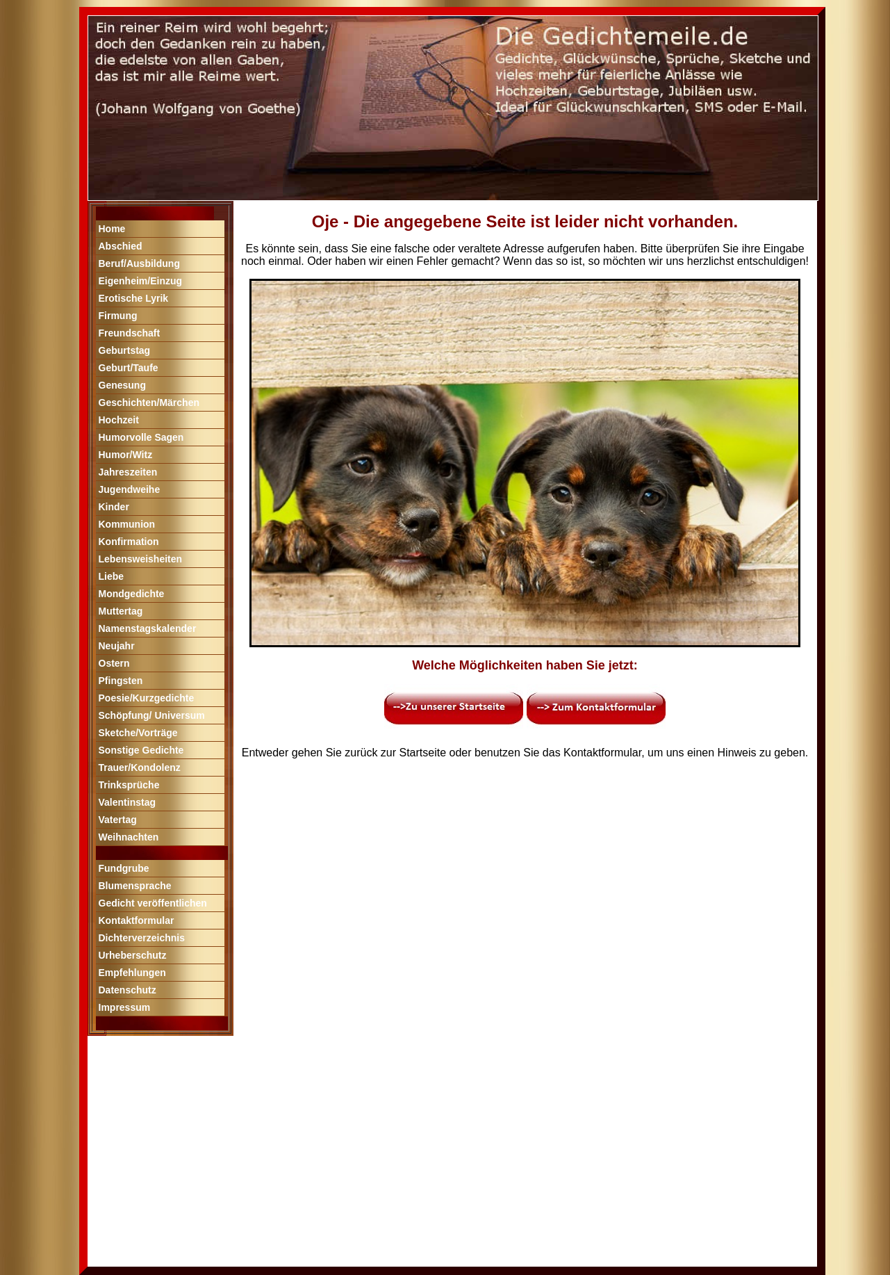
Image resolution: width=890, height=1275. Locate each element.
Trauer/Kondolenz (140, 767)
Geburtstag (125, 350)
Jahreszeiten (128, 472)
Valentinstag (127, 802)
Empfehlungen (132, 972)
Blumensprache (135, 885)
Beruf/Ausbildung (139, 263)
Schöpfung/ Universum (152, 715)
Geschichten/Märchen (149, 402)
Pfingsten (121, 680)
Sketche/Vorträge (138, 732)
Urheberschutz (133, 955)
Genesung (122, 385)
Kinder (114, 506)
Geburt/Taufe (128, 367)
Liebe (111, 576)
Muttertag (121, 611)
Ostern (114, 663)
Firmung (118, 315)
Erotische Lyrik (134, 298)
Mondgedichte (132, 593)
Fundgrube (124, 868)
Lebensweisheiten (141, 559)
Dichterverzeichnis (142, 937)
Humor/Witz (126, 454)
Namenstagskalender (148, 628)
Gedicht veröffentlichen (153, 903)
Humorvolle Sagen (141, 437)
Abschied (120, 246)
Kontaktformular (136, 920)
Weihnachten (129, 837)
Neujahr (117, 645)
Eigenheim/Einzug (141, 280)
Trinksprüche (129, 784)
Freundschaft (129, 333)
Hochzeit (119, 419)
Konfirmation (129, 541)
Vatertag (118, 819)
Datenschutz (127, 990)
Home (112, 228)
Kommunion (127, 524)
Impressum (125, 1007)
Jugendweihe (129, 489)
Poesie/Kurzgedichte (147, 698)
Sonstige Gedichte (141, 750)
